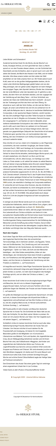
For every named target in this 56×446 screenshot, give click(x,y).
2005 (10, 13)
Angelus (4, 13)
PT (40, 31)
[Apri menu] (53, 4)
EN (20, 31)
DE (16, 31)
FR (28, 31)
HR (32, 31)
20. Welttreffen (38, 207)
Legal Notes (4, 434)
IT (36, 31)
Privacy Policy (4, 440)
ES (25, 31)
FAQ (1, 432)
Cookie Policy (4, 437)
